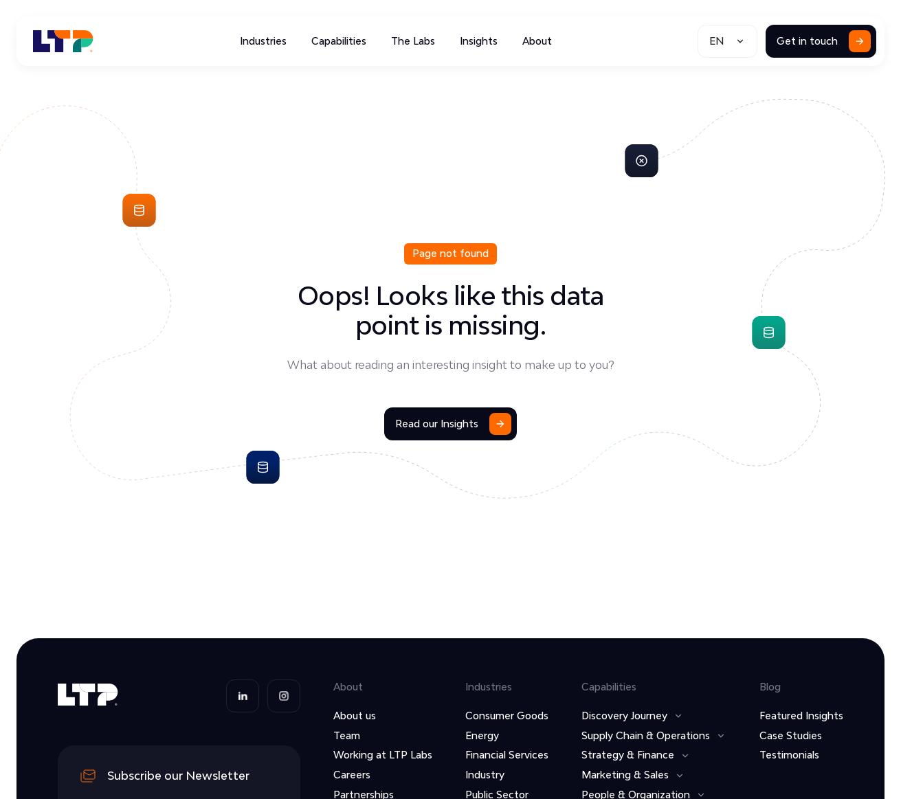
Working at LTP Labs (382, 755)
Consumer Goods (506, 715)
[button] (727, 41)
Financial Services (506, 755)
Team (346, 735)
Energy (482, 735)
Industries (263, 41)
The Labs (413, 41)
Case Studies (790, 735)
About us (354, 715)
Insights (479, 41)
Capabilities (338, 41)
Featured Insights (801, 715)
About (537, 41)
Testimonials (789, 755)
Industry (484, 774)
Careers (351, 774)
